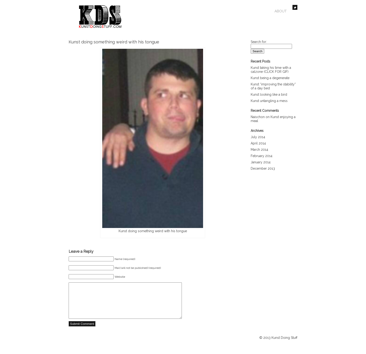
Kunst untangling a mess (269, 101)
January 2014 (261, 162)
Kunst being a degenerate (270, 78)
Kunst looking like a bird (269, 94)
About (280, 11)
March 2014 (259, 149)
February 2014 (261, 156)
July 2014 (258, 137)
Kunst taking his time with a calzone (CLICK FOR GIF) (271, 70)
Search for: (259, 42)
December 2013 (263, 168)
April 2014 (258, 143)
